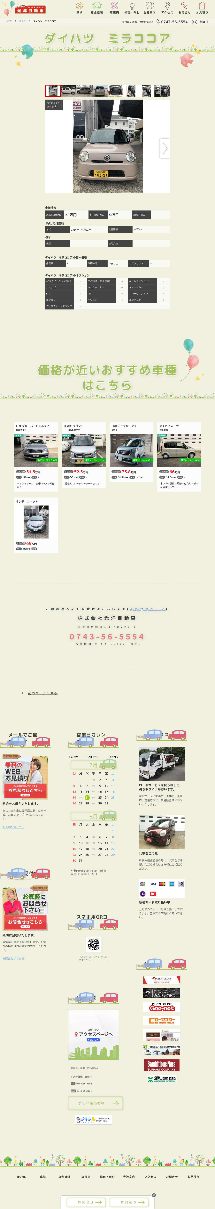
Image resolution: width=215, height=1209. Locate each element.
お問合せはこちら (27, 958)
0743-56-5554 (174, 22)
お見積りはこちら (27, 827)
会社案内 (129, 1177)
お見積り (194, 1177)
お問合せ (172, 1177)
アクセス (151, 1177)
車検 (43, 1177)
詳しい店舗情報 (106, 1103)
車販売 (22, 21)
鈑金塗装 (64, 1177)
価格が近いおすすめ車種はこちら (107, 377)
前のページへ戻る (43, 693)
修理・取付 (107, 1177)
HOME (9, 21)
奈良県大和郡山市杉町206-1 (138, 22)
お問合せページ (148, 609)
